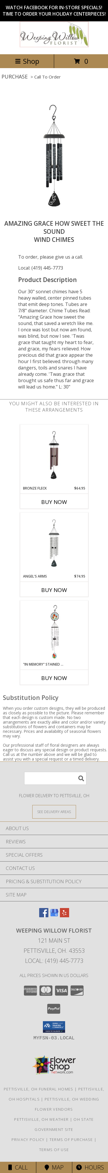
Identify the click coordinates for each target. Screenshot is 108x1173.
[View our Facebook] (43, 915)
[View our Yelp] (64, 915)
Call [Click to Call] (18, 1167)
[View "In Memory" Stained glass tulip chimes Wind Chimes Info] (54, 631)
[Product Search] (55, 778)
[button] (54, 1027)
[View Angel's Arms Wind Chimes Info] (54, 543)
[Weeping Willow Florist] (54, 45)
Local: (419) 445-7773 (40, 268)
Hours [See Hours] (90, 1167)
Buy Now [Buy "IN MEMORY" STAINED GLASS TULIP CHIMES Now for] (54, 678)
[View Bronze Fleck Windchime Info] (54, 455)
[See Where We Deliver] (54, 811)
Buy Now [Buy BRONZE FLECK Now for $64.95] (54, 502)
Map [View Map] (54, 1167)
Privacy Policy (28, 1139)
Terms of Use (54, 1149)
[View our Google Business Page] (54, 915)
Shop (27, 61)
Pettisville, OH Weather (41, 1119)
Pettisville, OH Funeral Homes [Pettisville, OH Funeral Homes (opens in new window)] (38, 1089)
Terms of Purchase (71, 1139)
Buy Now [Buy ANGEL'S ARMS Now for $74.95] (54, 590)
